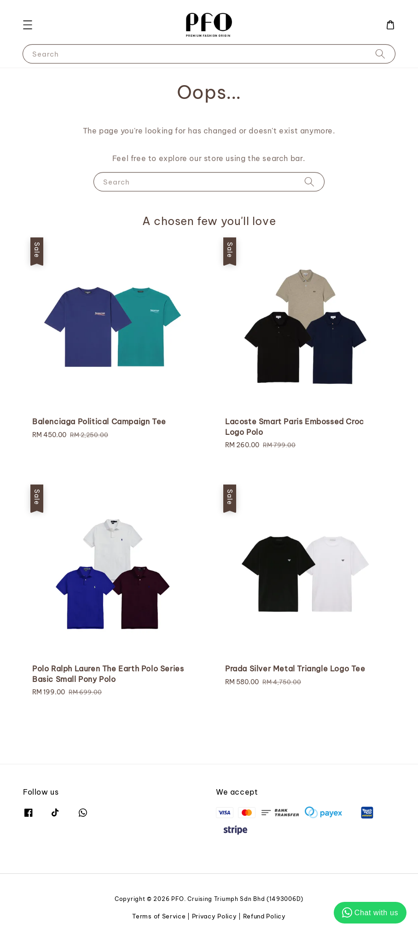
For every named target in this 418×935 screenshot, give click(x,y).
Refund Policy (264, 916)
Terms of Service (159, 916)
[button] (27, 25)
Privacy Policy (214, 916)
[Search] (380, 54)
